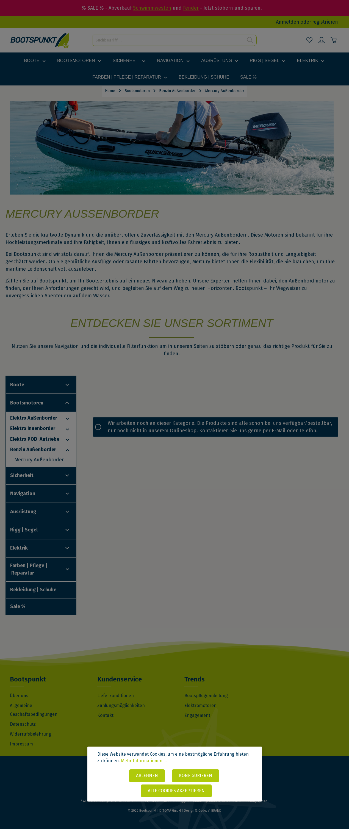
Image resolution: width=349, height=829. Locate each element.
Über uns (19, 695)
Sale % (18, 606)
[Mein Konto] (321, 40)
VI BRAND (214, 811)
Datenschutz (23, 724)
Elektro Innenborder (32, 428)
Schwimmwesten (152, 8)
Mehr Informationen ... (144, 760)
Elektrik (19, 548)
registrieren (325, 22)
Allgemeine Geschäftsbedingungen (33, 710)
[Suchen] (250, 40)
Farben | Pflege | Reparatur (28, 569)
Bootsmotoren (26, 403)
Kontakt (105, 715)
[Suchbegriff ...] (168, 40)
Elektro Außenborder (33, 418)
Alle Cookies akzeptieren (176, 790)
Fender (191, 8)
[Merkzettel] (309, 40)
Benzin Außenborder (33, 450)
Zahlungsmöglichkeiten (121, 705)
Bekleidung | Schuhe (33, 590)
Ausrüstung (23, 512)
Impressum (21, 744)
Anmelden (287, 22)
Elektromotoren (200, 705)
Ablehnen (147, 775)
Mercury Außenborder (39, 460)
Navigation (22, 493)
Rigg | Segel (24, 530)
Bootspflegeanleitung (206, 695)
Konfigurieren (195, 775)
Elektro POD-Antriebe (34, 439)
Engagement (197, 715)
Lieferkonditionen (115, 695)
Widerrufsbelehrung (30, 734)
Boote (17, 385)
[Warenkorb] (333, 40)
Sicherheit (22, 475)
